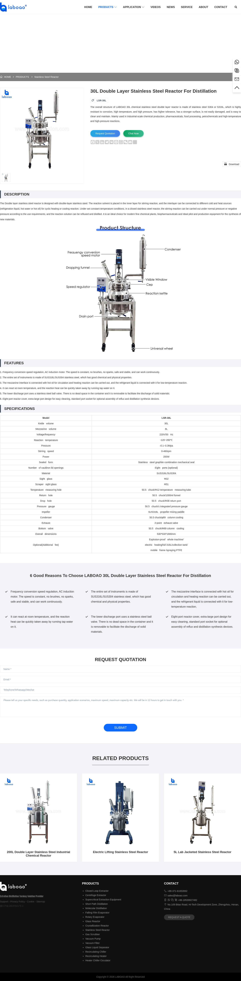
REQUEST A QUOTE (179, 917)
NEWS (171, 7)
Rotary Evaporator (94, 917)
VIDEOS (155, 7)
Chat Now (133, 133)
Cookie (30, 901)
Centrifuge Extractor (95, 895)
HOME (88, 7)
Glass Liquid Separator (97, 947)
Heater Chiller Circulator (97, 960)
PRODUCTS (107, 7)
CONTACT (220, 7)
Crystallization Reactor (97, 925)
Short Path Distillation (96, 904)
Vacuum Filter (92, 943)
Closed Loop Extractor (97, 891)
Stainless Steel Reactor (46, 77)
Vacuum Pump (93, 938)
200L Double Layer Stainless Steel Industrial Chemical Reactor (38, 853)
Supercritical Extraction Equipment (103, 899)
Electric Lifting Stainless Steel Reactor (120, 852)
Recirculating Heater (96, 956)
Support (4, 901)
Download (231, 164)
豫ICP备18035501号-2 (11, 906)
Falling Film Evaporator (97, 912)
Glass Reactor (92, 921)
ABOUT (203, 7)
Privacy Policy (17, 901)
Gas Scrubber (92, 934)
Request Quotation (105, 133)
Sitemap (40, 901)
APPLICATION (133, 7)
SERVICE (187, 7)
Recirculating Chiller (95, 951)
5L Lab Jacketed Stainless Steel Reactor (202, 852)
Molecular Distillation (96, 908)
